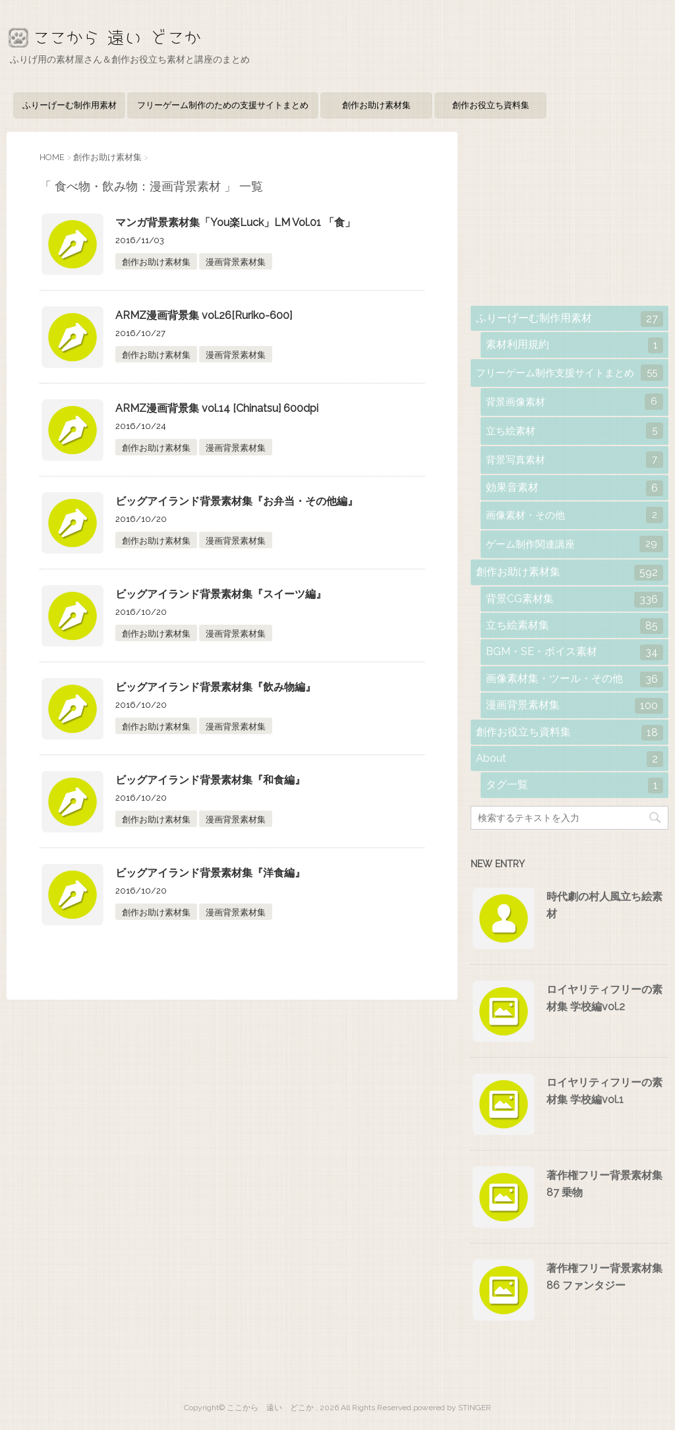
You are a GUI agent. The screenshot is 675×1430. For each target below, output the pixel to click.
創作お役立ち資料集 (490, 105)
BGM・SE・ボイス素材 (574, 652)
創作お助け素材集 (376, 105)
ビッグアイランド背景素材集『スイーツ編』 (220, 594)
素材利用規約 (574, 345)
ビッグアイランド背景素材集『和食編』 (210, 780)
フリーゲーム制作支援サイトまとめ (569, 372)
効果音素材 (574, 488)
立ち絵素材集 (574, 626)
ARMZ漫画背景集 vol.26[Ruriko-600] (203, 315)
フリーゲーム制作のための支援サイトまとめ (222, 105)
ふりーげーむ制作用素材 (69, 105)
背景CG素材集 (574, 600)
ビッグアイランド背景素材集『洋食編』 (210, 873)
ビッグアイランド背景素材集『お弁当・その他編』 (236, 501)
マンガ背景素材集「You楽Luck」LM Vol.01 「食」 (235, 222)
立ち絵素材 (574, 430)
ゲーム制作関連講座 (574, 544)
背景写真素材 (574, 459)
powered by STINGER (452, 1407)
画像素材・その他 (574, 515)
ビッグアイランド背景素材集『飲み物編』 (215, 687)
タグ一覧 (574, 785)
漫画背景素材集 (236, 262)
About (569, 759)
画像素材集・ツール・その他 (574, 679)
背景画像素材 (574, 401)
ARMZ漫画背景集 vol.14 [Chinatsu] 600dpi (216, 408)
